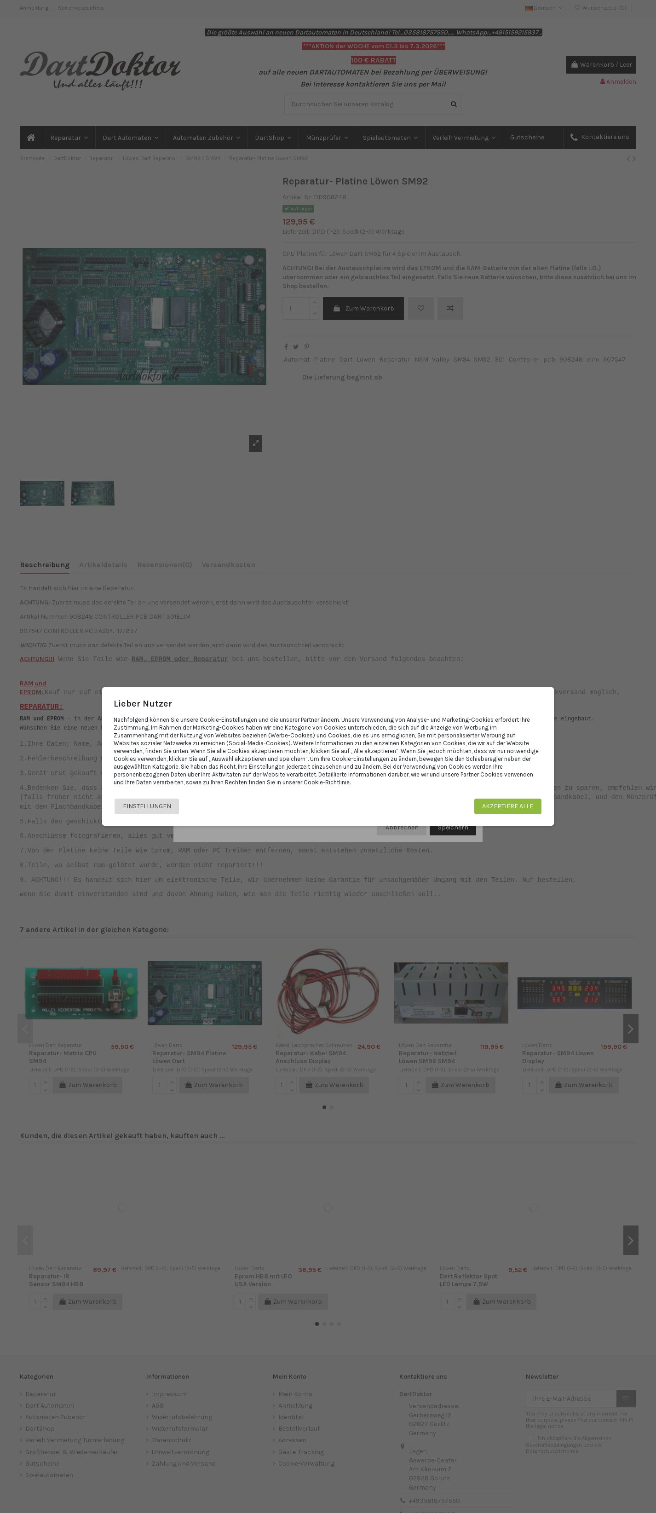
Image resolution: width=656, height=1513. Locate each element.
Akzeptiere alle (506, 806)
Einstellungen (148, 806)
